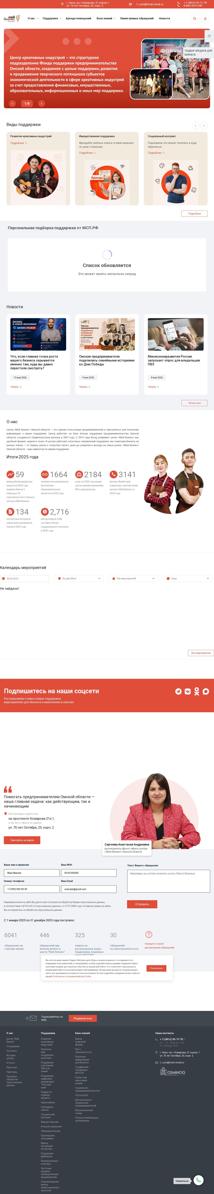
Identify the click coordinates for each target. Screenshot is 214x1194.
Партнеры (11, 1072)
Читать (16, 387)
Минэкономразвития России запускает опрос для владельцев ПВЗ (174, 360)
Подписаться (83, 1018)
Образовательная (50, 1131)
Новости (164, 18)
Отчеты (10, 1063)
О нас (33, 18)
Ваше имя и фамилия (16, 864)
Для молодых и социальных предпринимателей (85, 1103)
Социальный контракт (162, 136)
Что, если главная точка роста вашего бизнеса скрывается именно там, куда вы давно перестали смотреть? (34, 362)
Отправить (142, 904)
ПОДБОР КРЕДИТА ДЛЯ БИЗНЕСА (198, 52)
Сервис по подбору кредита (46, 1095)
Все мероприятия (201, 653)
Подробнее (19, 143)
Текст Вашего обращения (142, 865)
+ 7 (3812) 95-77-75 (195, 2)
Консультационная (51, 1126)
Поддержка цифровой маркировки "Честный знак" (47, 1082)
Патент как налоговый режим (81, 1080)
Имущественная (49, 1122)
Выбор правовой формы (80, 1042)
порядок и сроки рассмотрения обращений (159, 945)
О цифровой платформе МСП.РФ (81, 1070)
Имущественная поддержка (97, 136)
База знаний (106, 18)
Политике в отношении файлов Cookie (71, 976)
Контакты (11, 1051)
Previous (12, 103)
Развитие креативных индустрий (31, 136)
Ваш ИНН (66, 864)
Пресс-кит (11, 1067)
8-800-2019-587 (193, 5)
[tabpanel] (107, 68)
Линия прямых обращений (137, 18)
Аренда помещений (78, 18)
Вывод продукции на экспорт (47, 1146)
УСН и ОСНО (81, 1095)
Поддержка (52, 18)
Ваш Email (67, 881)
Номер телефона (14, 881)
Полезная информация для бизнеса (82, 1059)
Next (41, 103)
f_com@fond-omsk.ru (149, 4)
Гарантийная (48, 1102)
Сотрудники (12, 1046)
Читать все (194, 403)
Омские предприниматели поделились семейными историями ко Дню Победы (106, 360)
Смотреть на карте (22, 840)
